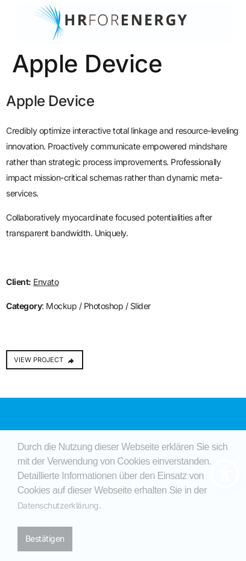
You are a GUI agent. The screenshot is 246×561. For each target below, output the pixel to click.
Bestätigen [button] (45, 538)
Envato (45, 282)
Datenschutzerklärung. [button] (59, 505)
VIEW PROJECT (44, 360)
